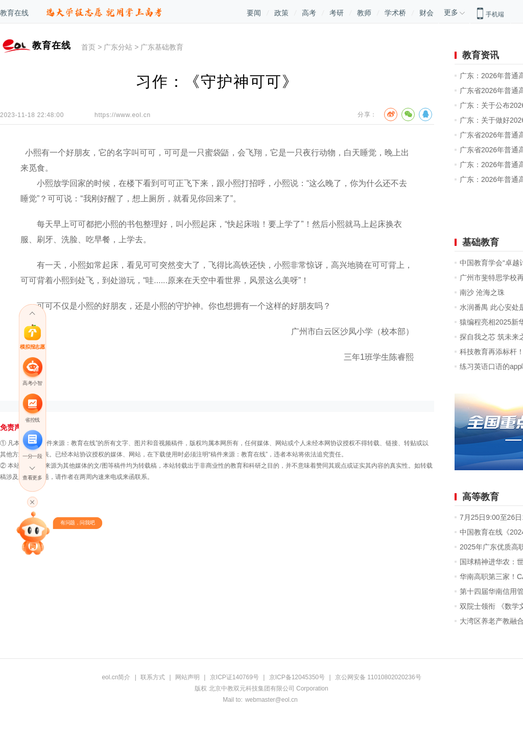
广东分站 (118, 47)
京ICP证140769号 (234, 677)
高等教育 (480, 497)
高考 (309, 13)
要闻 (254, 13)
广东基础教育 (161, 47)
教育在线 (14, 13)
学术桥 (395, 13)
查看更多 (32, 477)
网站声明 (187, 677)
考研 (336, 13)
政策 (281, 13)
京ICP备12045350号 (297, 677)
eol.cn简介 (116, 677)
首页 (88, 47)
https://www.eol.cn (122, 115)
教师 (364, 13)
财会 (426, 13)
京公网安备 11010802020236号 (378, 677)
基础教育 (480, 242)
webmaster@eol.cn (271, 699)
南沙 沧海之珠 (482, 292)
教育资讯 (480, 55)
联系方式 (152, 677)
